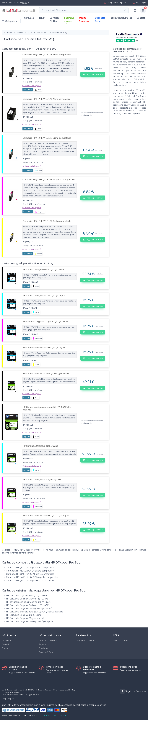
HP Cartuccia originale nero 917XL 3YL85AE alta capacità (46, 408)
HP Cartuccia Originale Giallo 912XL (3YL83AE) (45, 515)
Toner (42, 18)
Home (8, 33)
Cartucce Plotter (54, 19)
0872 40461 (139, 3)
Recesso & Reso (46, 652)
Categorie (8, 21)
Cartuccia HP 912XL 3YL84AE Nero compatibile (46, 54)
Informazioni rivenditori (86, 640)
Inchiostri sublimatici (121, 18)
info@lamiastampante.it (116, 3)
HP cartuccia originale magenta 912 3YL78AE (45, 321)
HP (28, 33)
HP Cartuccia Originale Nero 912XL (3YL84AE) (45, 373)
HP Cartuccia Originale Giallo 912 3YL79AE (43, 347)
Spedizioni (43, 648)
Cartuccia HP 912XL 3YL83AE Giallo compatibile (46, 221)
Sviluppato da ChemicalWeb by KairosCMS (52, 716)
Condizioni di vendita (48, 640)
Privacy (5, 648)
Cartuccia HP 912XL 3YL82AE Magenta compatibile (48, 179)
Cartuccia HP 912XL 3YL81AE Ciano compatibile (46, 138)
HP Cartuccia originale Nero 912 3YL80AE (43, 269)
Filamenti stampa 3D (69, 21)
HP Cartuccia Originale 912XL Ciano (40, 446)
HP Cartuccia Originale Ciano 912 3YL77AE (43, 295)
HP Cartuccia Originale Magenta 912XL (41, 479)
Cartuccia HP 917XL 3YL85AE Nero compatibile (46, 99)
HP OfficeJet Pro (39, 33)
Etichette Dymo (100, 19)
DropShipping (8, 699)
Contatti (141, 18)
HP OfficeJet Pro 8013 (58, 33)
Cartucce (29, 18)
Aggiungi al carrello (93, 74)
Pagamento (44, 644)
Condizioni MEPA (120, 640)
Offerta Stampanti (84, 19)
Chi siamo (6, 640)
